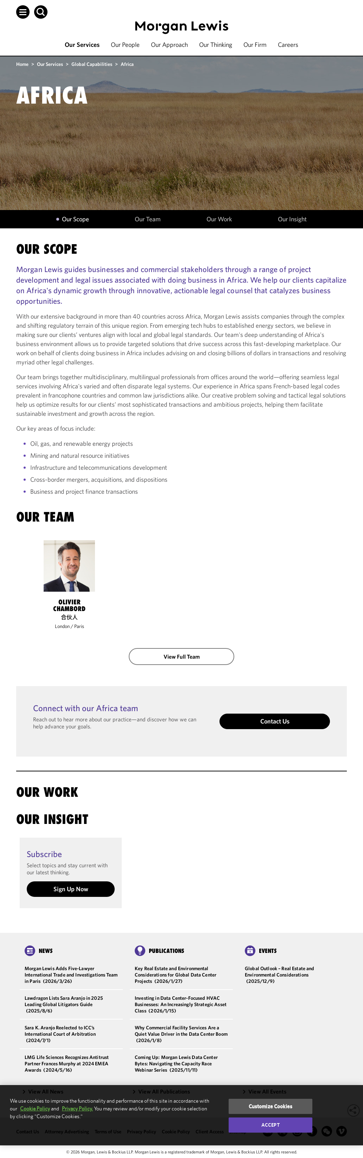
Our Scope (75, 219)
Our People (125, 45)
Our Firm (255, 45)
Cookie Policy (35, 1108)
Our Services (82, 45)
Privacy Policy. (77, 1108)
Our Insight (292, 219)
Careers (288, 45)
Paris (79, 626)
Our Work (219, 219)
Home (22, 64)
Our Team (148, 219)
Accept (270, 1125)
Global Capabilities (91, 64)
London (62, 626)
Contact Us (274, 721)
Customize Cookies (271, 1106)
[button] (23, 12)
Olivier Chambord (69, 605)
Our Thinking (215, 45)
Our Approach (169, 45)
